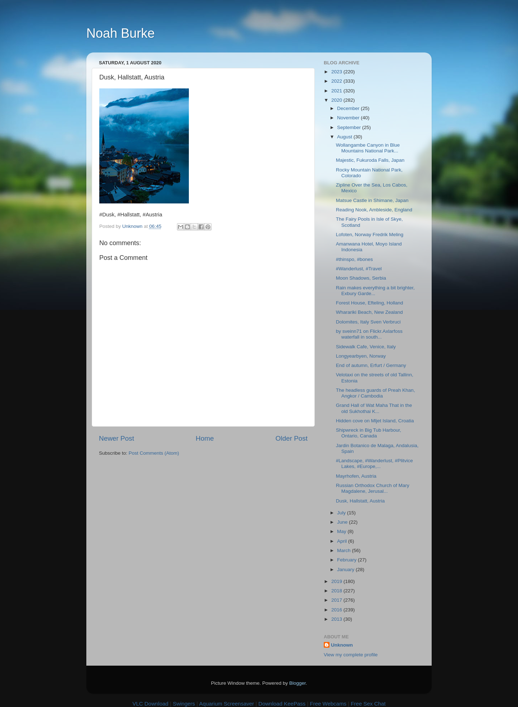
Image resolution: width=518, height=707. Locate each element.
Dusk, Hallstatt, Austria (360, 501)
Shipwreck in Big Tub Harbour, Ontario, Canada (368, 433)
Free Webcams (328, 704)
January (346, 569)
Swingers (184, 704)
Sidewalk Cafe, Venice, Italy (366, 346)
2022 (337, 81)
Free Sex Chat (368, 704)
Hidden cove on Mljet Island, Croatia (375, 420)
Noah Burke (120, 33)
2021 (337, 90)
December (349, 108)
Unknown (342, 645)
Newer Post (116, 438)
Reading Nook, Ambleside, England (374, 209)
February (347, 560)
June (343, 522)
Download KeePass (281, 704)
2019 (337, 581)
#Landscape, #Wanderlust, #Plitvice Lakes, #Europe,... (374, 463)
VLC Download (150, 704)
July (342, 512)
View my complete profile (351, 654)
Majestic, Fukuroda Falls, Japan (370, 160)
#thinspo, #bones (354, 259)
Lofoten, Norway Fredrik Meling (370, 234)
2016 (337, 609)
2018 (337, 590)
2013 (337, 619)
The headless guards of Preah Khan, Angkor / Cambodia (375, 393)
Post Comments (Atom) (154, 453)
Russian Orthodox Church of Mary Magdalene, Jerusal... (372, 488)
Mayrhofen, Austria (356, 476)
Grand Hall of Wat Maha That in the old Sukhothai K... (374, 408)
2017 (337, 600)
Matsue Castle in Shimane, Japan (372, 200)
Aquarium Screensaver (226, 704)
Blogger (297, 683)
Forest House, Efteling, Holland (369, 303)
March (344, 550)
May (342, 531)
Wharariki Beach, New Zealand (369, 312)
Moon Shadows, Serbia (361, 278)
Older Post (292, 438)
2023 (337, 71)
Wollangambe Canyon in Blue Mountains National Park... (368, 147)
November (349, 117)
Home (205, 438)
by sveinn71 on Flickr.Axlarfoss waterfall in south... (369, 334)
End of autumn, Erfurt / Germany (371, 365)
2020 (337, 100)
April (342, 541)
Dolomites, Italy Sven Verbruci (368, 322)
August (345, 136)
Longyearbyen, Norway (361, 356)
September (349, 127)
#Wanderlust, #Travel (359, 268)
